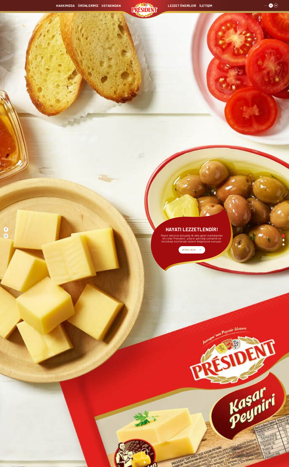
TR (271, 5)
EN (276, 5)
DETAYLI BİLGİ (189, 250)
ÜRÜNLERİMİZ (88, 5)
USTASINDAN (111, 5)
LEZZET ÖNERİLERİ (182, 5)
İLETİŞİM (205, 5)
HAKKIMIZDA (65, 5)
